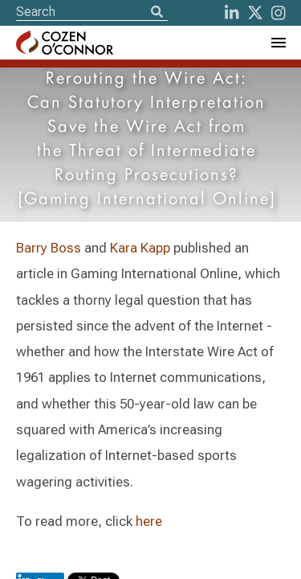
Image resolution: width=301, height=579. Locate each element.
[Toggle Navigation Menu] (278, 43)
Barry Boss (48, 248)
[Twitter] (255, 13)
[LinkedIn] (232, 13)
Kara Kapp (140, 248)
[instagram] (278, 13)
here (149, 521)
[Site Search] (92, 11)
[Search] (156, 12)
